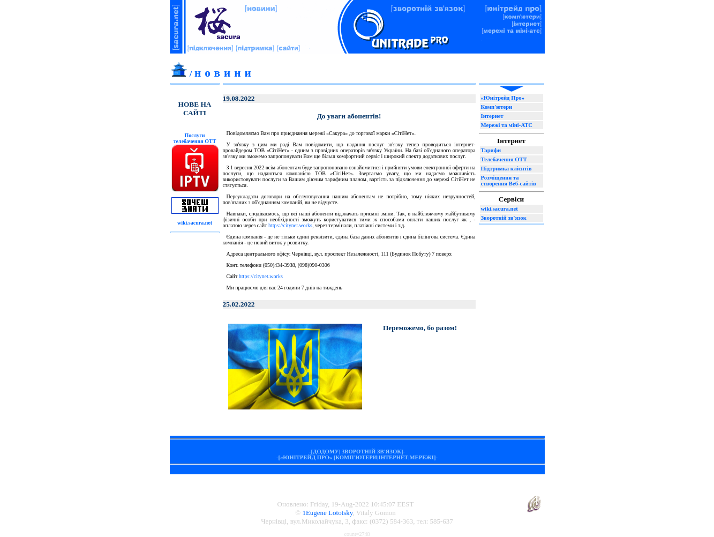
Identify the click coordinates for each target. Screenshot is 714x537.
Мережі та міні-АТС (506, 125)
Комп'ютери (497, 107)
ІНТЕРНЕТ (394, 457)
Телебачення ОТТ (504, 159)
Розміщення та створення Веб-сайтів (508, 181)
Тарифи (491, 150)
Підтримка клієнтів (506, 168)
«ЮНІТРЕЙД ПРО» (306, 457)
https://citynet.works (290, 225)
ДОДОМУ (326, 451)
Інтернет (492, 116)
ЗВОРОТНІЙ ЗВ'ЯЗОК (371, 451)
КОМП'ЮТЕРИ (356, 457)
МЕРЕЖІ (422, 457)
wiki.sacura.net (499, 209)
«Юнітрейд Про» (503, 98)
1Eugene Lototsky (327, 513)
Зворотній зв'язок (504, 218)
